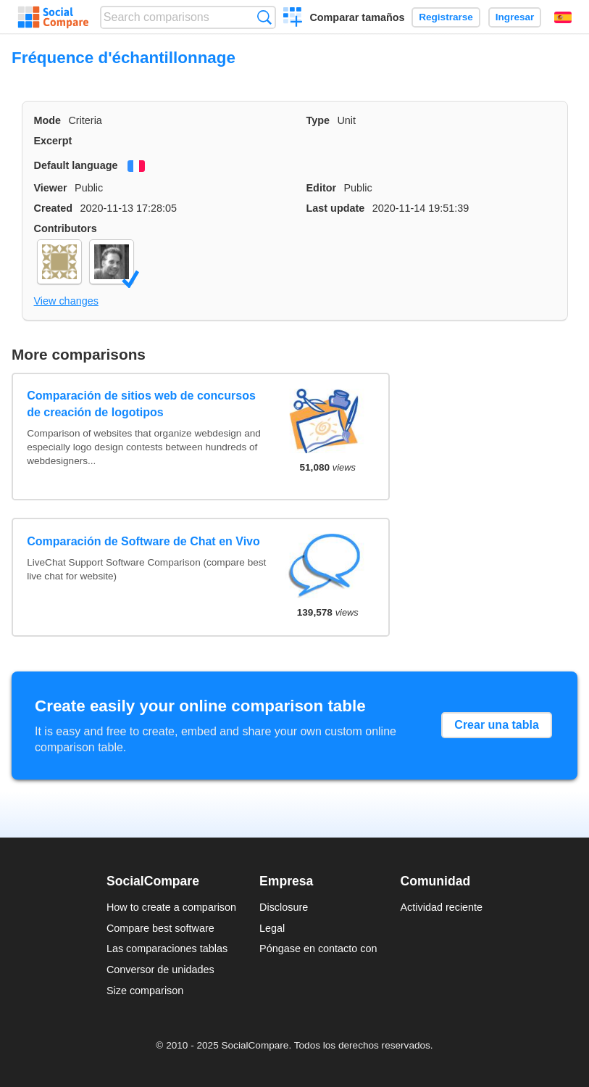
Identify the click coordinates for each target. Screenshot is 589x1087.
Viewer (50, 188)
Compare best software (160, 928)
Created (53, 208)
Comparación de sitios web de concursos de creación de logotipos (141, 403)
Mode (48, 120)
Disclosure (283, 907)
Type (318, 120)
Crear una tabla (496, 725)
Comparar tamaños (356, 17)
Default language (76, 165)
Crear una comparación (293, 19)
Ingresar (515, 17)
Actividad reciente (442, 907)
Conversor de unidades (160, 969)
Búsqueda (264, 17)
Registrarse (446, 17)
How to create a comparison (171, 907)
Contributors (65, 228)
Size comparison (144, 990)
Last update (335, 208)
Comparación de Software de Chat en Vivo (143, 541)
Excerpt (53, 140)
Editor (321, 188)
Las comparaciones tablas (166, 948)
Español (563, 17)
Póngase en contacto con (318, 948)
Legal (272, 928)
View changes (66, 301)
